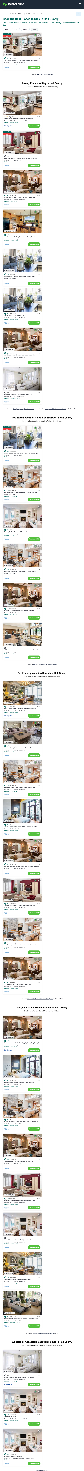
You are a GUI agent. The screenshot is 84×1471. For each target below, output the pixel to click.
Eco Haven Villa (8, 1433)
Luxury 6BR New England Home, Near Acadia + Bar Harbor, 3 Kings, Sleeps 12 (21, 643)
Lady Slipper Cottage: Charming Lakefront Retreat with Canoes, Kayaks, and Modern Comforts (20, 429)
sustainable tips (54, 1399)
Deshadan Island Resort (50, 1426)
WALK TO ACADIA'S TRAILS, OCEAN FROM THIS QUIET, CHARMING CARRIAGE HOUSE (60, 1091)
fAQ (74, 1399)
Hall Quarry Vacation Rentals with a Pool (45, 385)
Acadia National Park (10, 1287)
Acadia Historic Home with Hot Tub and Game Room (19, 157)
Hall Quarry (14, 63)
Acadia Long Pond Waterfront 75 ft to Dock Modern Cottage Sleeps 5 (61, 468)
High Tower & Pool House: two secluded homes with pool (61, 371)
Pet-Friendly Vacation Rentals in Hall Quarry (40, 560)
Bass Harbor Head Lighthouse (13, 1299)
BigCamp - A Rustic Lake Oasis (13, 818)
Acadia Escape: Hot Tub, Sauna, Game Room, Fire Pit (59, 157)
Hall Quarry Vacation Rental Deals (45, 1007)
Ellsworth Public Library (51, 1335)
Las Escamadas (28, 1426)
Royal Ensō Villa (8, 1420)
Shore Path (47, 1311)
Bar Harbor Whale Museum (52, 1329)
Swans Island (48, 1305)
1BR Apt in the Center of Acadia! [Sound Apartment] (19, 954)
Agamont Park (48, 1299)
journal (6, 1404)
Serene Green (47, 1429)
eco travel (40, 1399)
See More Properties (42, 832)
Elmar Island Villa (8, 1424)
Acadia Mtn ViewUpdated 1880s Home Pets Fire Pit (19, 779)
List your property (11, 1399)
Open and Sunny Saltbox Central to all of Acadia (58, 429)
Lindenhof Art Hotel (68, 1429)
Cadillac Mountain (49, 1293)
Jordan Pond (8, 1317)
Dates (7, 29)
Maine (6, 1094)
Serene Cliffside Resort (50, 1433)
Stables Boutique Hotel (70, 1420)
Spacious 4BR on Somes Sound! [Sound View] (57, 546)
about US (67, 1399)
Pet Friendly (11, 1221)
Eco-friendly (27, 1221)
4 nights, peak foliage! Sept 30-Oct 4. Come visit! (58, 1129)
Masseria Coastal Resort (50, 1424)
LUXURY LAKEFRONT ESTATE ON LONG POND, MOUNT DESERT (60, 118)
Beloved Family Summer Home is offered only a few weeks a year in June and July (61, 721)
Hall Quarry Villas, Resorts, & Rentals (55, 249)
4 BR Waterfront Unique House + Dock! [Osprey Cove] (19, 196)
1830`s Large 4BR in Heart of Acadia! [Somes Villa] (58, 643)
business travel (27, 1399)
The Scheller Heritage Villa (11, 1429)
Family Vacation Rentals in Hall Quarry (43, 735)
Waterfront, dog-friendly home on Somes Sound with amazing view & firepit (59, 955)
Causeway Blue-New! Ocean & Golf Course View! (58, 235)
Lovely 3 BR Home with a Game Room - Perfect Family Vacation (59, 332)
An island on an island (10, 1051)
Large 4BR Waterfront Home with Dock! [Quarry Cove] (19, 682)
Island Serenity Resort (49, 1420)
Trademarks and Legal (44, 1404)
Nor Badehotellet (68, 1417)
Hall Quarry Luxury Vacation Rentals (23, 249)
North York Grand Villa (10, 1417)
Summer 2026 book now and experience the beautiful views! (21, 507)
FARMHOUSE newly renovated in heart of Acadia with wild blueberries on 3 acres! (60, 293)
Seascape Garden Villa (10, 1422)
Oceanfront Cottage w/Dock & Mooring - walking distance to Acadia (21, 1130)
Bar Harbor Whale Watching (52, 1287)
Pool (4, 1221)
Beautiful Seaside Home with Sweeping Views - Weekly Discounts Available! (60, 604)
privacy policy (27, 1404)
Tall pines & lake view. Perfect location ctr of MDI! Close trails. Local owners (20, 60)
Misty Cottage (27, 1424)
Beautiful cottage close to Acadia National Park (18, 915)
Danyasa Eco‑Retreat (69, 1426)
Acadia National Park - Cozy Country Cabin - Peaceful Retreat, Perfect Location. (20, 1091)
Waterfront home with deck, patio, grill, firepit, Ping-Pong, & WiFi (21, 604)
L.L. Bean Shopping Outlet (12, 1311)
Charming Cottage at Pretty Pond (53, 1168)
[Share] (78, 14)
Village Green (8, 1293)
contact (15, 1404)
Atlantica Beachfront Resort (51, 1422)
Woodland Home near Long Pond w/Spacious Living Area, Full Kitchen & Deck (61, 916)
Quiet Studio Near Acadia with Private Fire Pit (57, 876)
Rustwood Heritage (29, 1420)
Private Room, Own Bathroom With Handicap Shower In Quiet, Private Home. (20, 993)
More (34, 29)
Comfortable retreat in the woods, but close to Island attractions (19, 877)
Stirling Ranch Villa (9, 1431)
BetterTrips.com (37, 1455)
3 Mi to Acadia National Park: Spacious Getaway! (18, 118)
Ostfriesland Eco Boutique (71, 1433)
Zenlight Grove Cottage (30, 1429)
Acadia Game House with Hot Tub (54, 196)
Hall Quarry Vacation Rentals (45, 74)
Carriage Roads (8, 1341)
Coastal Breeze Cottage (31, 1417)
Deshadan (45, 1431)
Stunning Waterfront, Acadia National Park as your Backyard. (19, 1168)
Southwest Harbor (55, 238)
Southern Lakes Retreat (50, 1417)
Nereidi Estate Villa (9, 1426)
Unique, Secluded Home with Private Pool (16, 332)
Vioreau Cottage (28, 1422)
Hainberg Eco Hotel (68, 1431)
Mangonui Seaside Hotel (70, 1422)
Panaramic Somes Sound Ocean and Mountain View (19, 468)
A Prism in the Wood (50, 779)
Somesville (14, 160)
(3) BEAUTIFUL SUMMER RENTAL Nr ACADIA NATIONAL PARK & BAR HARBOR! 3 (60, 1052)
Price (16, 29)
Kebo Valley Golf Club (10, 1335)
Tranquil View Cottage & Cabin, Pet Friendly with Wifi (59, 507)
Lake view (19, 1221)
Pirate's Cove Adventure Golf (53, 1323)
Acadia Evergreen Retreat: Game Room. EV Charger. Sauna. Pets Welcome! (21, 546)
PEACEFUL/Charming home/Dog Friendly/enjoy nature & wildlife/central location (20, 371)
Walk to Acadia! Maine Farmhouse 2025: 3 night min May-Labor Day (20, 293)
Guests (25, 29)
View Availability (33, 67)
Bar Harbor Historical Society (12, 1323)
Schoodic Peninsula (50, 1317)
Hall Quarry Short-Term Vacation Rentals (45, 1182)
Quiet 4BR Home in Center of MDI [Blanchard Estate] (59, 682)
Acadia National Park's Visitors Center (15, 1305)
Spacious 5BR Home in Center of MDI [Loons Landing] (19, 235)
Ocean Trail (7, 1329)
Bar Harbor (7, 63)
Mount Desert (14, 121)
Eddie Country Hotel (68, 1424)
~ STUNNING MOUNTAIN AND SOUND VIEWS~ (17, 721)
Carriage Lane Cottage (30, 1431)
